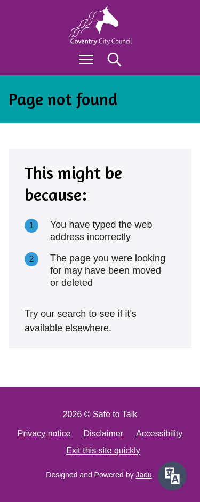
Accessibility (159, 433)
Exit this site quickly (103, 450)
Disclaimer (103, 433)
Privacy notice (44, 433)
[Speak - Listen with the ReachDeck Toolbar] (172, 475)
